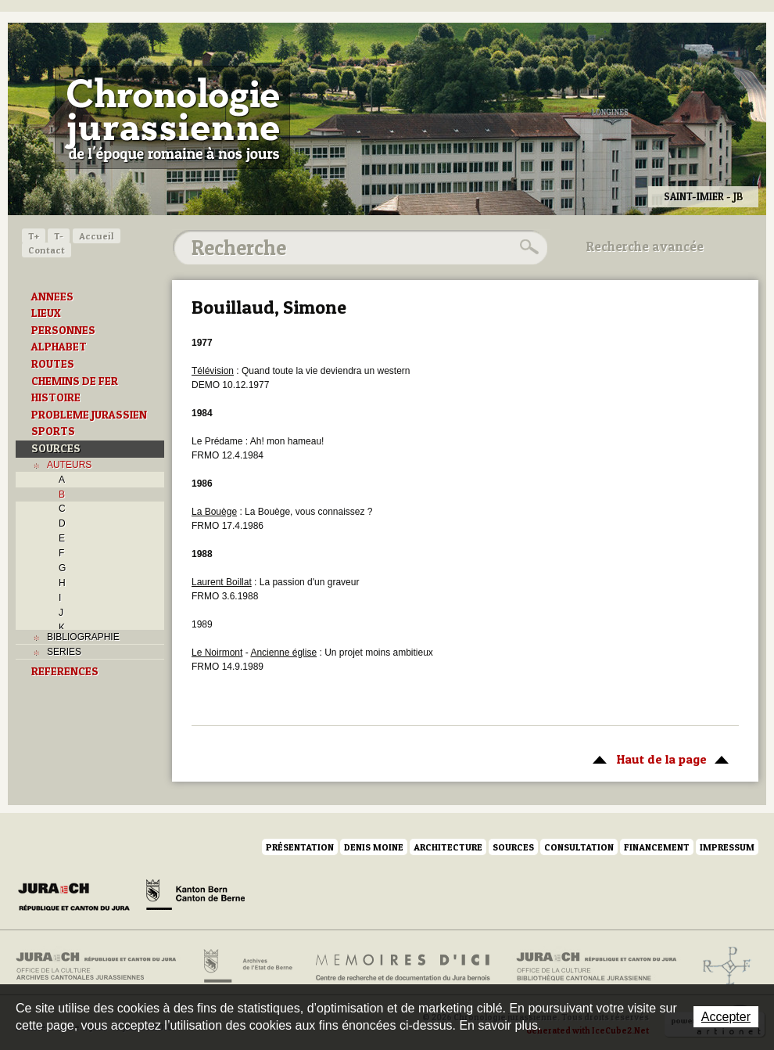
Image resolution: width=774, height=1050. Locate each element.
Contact (46, 250)
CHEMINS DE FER (74, 381)
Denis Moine (373, 847)
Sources (513, 847)
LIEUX (46, 313)
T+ (33, 236)
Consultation (579, 847)
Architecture (448, 847)
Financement (657, 847)
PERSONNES (63, 330)
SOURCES (56, 448)
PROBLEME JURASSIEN (89, 415)
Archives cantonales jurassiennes (102, 966)
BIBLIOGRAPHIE (83, 636)
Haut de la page (658, 758)
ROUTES (52, 364)
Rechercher (526, 247)
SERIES (64, 651)
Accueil (96, 236)
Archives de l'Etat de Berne (246, 966)
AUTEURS (69, 464)
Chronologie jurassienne (172, 117)
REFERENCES (65, 671)
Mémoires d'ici (404, 966)
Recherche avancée (645, 246)
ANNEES (52, 296)
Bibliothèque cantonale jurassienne (597, 966)
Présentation (300, 847)
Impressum (727, 847)
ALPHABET (59, 347)
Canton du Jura (78, 897)
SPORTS (53, 431)
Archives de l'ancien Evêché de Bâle (722, 966)
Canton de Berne (195, 897)
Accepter (726, 1016)
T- (58, 236)
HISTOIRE (56, 397)
